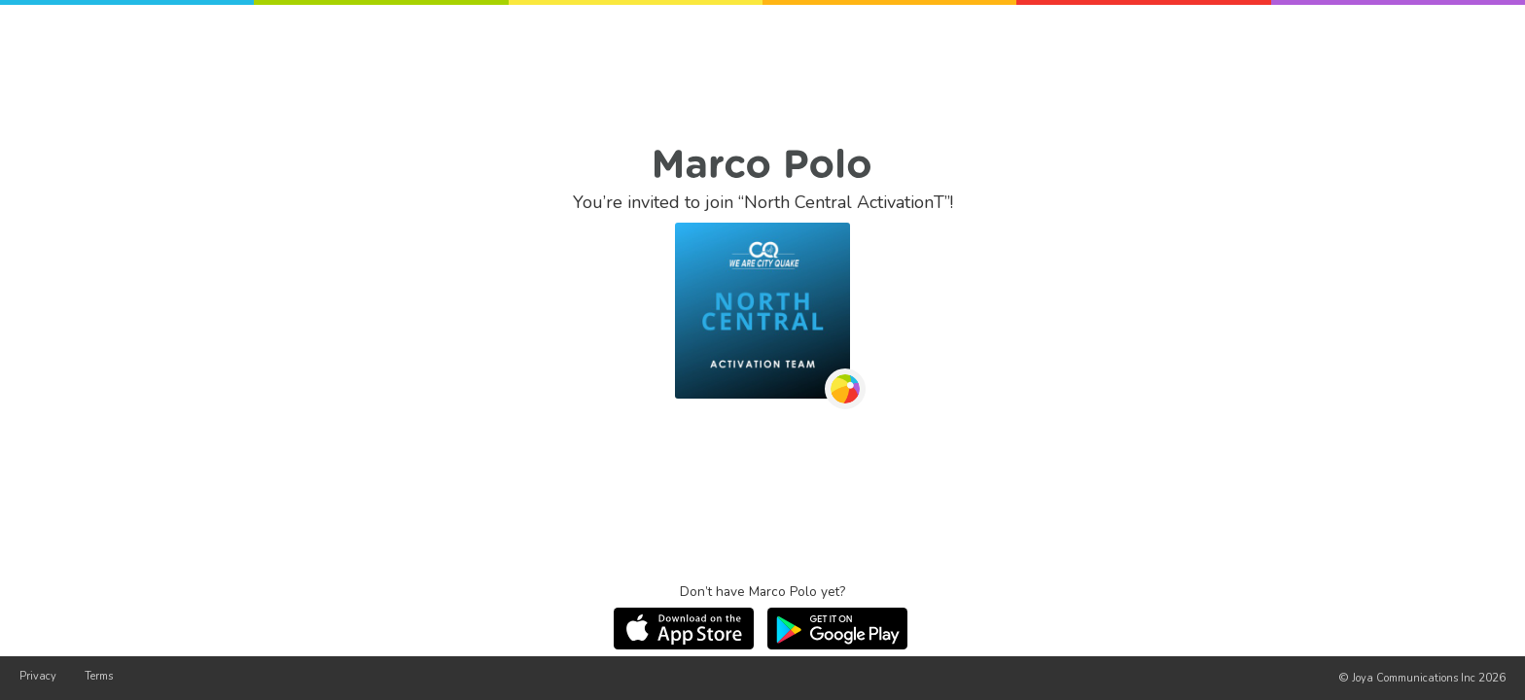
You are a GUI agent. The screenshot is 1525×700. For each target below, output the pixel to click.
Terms (99, 676)
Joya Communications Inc (1413, 678)
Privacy (37, 676)
